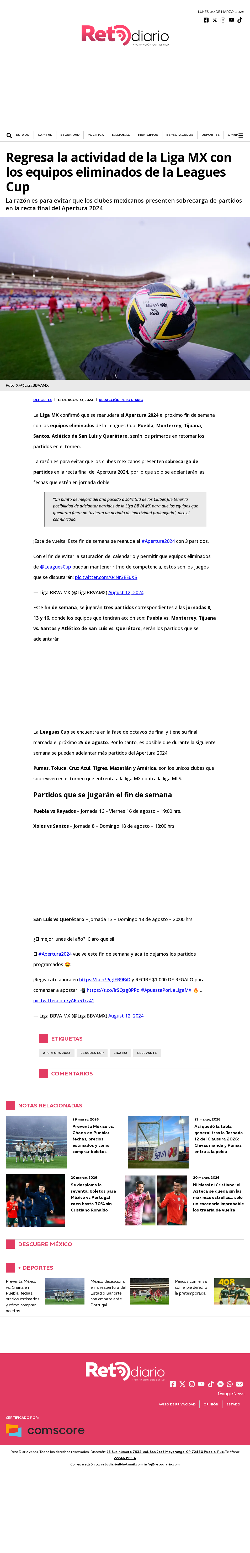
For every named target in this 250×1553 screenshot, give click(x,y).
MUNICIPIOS (148, 136)
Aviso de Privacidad (177, 1405)
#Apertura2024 (158, 542)
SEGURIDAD (69, 136)
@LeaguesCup (55, 568)
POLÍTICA (96, 136)
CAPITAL (45, 136)
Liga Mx (120, 1054)
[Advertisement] (125, 92)
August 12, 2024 (125, 593)
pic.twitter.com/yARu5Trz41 (63, 1001)
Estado (233, 1405)
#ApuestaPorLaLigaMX (166, 991)
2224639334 (125, 1459)
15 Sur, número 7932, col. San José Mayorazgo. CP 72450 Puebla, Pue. (166, 1453)
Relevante (147, 1054)
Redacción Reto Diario (121, 401)
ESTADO (23, 136)
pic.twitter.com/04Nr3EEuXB (106, 578)
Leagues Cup (92, 1054)
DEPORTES (210, 136)
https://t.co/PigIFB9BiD (104, 980)
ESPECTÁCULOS (179, 136)
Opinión (235, 136)
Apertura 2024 (57, 1054)
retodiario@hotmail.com (122, 1465)
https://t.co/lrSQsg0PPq (113, 991)
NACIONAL (121, 136)
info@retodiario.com (162, 1465)
